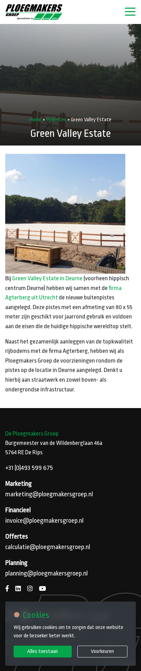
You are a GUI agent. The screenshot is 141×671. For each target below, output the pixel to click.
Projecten (56, 119)
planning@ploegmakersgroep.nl (46, 573)
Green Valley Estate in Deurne (47, 278)
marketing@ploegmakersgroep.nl (49, 494)
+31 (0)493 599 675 (29, 468)
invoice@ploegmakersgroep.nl (44, 520)
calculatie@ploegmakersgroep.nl (47, 547)
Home (35, 119)
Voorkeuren (102, 651)
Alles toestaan (42, 651)
